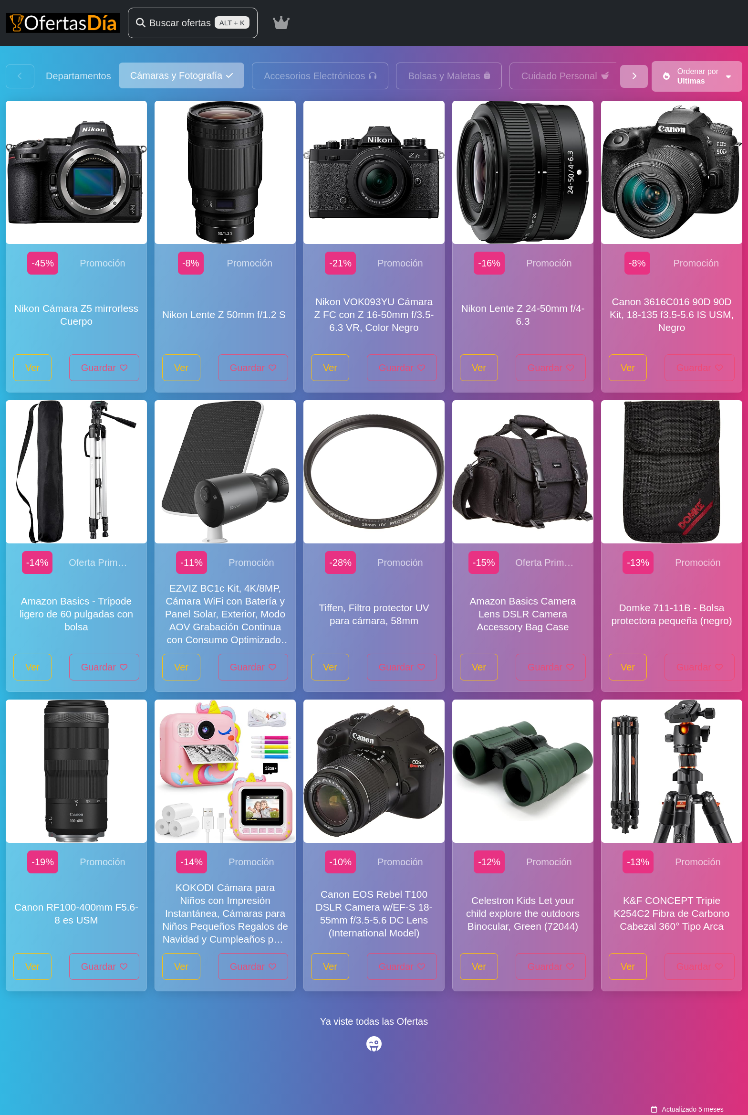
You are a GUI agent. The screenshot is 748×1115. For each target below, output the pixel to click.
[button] (181, 75)
